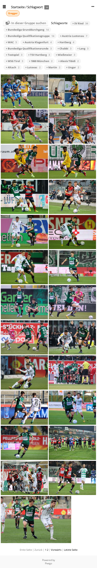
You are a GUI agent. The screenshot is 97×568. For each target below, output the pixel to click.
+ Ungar (72, 67)
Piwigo (48, 563)
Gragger (12, 13)
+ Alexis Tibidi (68, 61)
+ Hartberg (65, 42)
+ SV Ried (80, 23)
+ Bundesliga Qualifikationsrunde (29, 48)
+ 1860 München (40, 61)
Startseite (18, 7)
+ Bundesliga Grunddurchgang (27, 29)
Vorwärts (56, 550)
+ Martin (53, 67)
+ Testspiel (14, 55)
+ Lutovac (32, 67)
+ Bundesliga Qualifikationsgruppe (30, 36)
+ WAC (11, 42)
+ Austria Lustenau (73, 36)
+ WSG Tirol (14, 61)
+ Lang (82, 48)
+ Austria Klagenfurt (37, 42)
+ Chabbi (64, 48)
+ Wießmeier (65, 55)
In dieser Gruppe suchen (28, 23)
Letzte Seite (70, 550)
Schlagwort (35, 7)
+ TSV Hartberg (39, 55)
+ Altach (12, 67)
